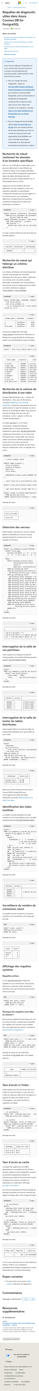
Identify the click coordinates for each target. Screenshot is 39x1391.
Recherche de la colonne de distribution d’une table (18, 47)
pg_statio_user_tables (10, 1185)
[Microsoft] (19, 2)
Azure (9, 7)
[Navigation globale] (2, 3)
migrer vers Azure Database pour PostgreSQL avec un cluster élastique (20, 114)
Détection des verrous (11, 51)
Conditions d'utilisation (11, 1382)
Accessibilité (25, 1382)
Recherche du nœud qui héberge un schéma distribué (18, 43)
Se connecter (33, 3)
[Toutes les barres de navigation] (4, 7)
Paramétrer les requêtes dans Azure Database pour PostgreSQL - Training (18, 1324)
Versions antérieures (10, 1370)
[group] (19, 220)
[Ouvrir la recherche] (26, 3)
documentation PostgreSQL (12, 1030)
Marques (7, 1385)
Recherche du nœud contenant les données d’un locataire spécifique (19, 38)
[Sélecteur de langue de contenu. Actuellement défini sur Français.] (9, 1349)
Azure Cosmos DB (19, 7)
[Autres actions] (35, 7)
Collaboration (8, 1373)
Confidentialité (19, 1373)
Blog (20, 1370)
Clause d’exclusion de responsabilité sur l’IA (18, 1367)
